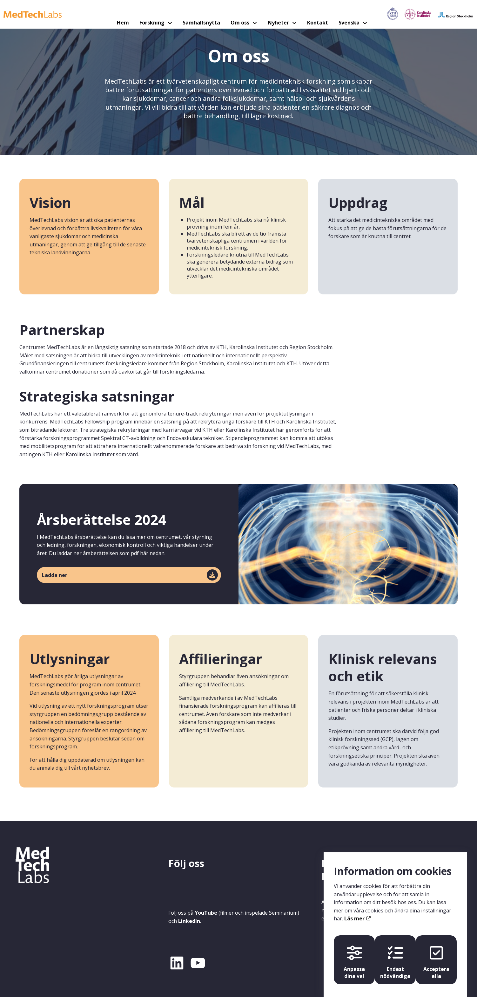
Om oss (238, 14)
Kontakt (311, 14)
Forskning (156, 14)
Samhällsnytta (202, 14)
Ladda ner (54, 575)
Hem (128, 14)
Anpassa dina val (353, 956)
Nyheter (275, 14)
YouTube (206, 912)
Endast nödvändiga (395, 956)
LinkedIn (189, 921)
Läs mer (357, 911)
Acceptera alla (438, 956)
